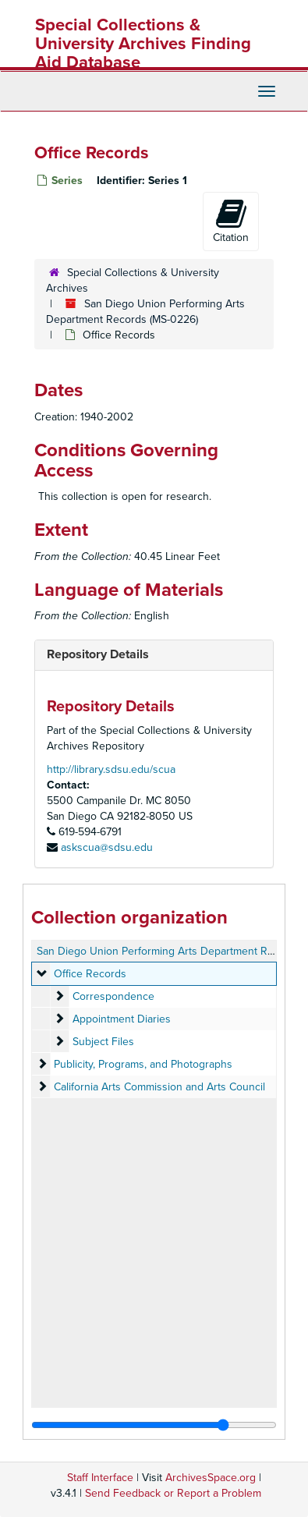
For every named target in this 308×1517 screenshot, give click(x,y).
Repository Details (98, 654)
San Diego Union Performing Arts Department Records (169, 951)
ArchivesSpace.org (210, 1477)
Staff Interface (100, 1477)
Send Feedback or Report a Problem (173, 1493)
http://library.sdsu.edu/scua (111, 769)
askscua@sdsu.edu (107, 847)
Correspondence (113, 996)
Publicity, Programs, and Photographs (143, 1064)
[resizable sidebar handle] (154, 1425)
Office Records (90, 973)
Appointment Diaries (122, 1019)
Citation (231, 220)
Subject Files (103, 1041)
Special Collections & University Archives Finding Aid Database (143, 44)
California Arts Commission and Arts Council (159, 1086)
